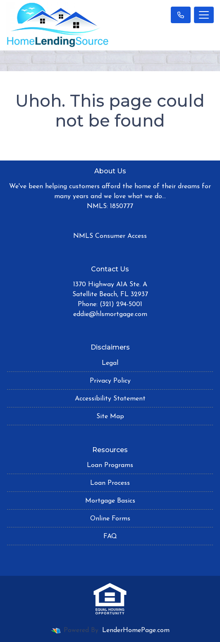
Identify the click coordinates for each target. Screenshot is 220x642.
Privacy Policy (110, 381)
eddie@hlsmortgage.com (110, 314)
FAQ (110, 536)
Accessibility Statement (110, 398)
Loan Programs (110, 465)
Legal (110, 363)
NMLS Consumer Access (110, 236)
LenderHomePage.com (136, 630)
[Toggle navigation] (204, 15)
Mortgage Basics (110, 501)
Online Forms (110, 518)
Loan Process (110, 483)
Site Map (110, 416)
